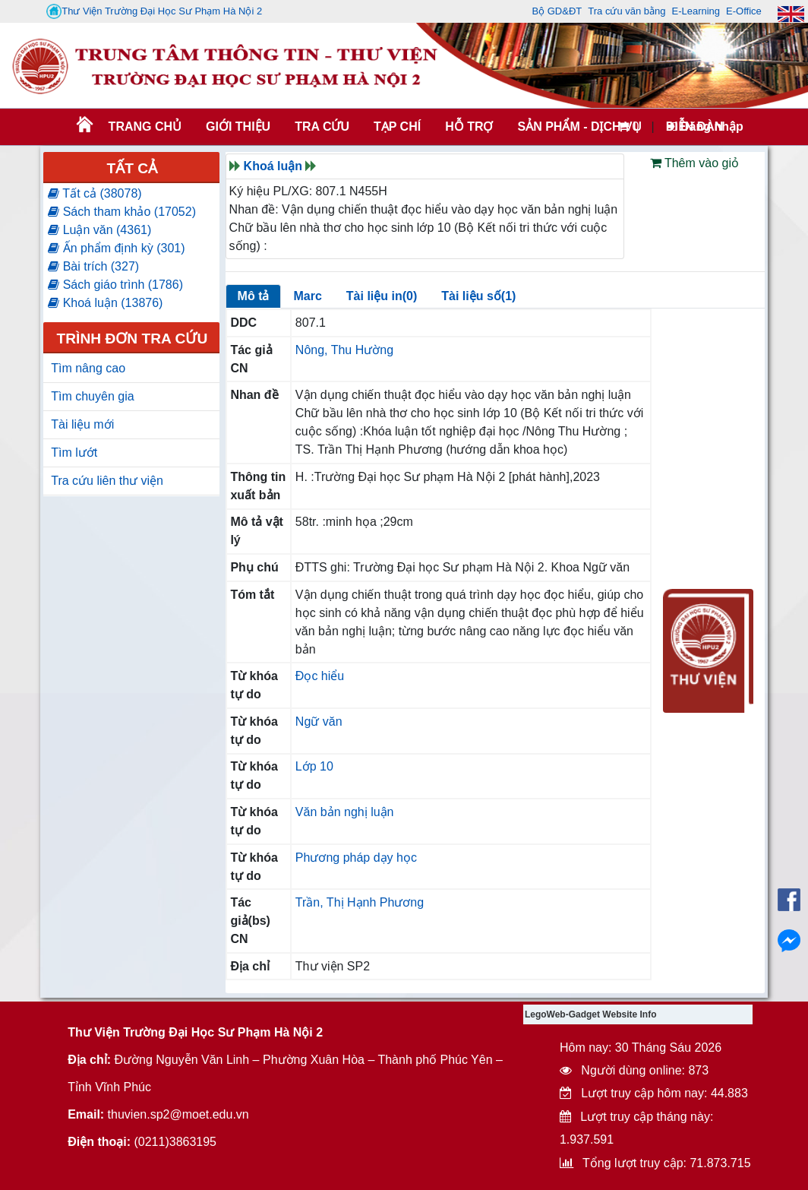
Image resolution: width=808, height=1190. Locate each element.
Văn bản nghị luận (344, 811)
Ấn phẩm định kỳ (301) (116, 248)
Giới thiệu (238, 126)
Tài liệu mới (82, 424)
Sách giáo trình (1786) (115, 284)
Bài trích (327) (93, 266)
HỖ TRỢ (469, 126)
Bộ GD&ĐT (557, 11)
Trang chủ (145, 126)
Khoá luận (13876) (105, 302)
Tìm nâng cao (88, 368)
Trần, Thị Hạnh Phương (359, 902)
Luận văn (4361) (99, 229)
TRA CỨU (322, 126)
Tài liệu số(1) (478, 296)
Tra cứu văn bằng (626, 11)
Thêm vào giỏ (694, 163)
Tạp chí (397, 126)
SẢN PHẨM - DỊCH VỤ (578, 126)
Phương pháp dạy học (356, 857)
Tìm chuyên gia (92, 396)
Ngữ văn (318, 721)
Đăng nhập (705, 126)
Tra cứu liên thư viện (107, 480)
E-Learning (695, 11)
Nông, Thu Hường (344, 349)
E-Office (744, 11)
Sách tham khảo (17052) (122, 211)
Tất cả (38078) (94, 193)
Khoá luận (273, 166)
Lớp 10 (314, 766)
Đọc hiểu (319, 675)
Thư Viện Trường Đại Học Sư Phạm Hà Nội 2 (154, 11)
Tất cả (132, 168)
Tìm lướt (74, 452)
